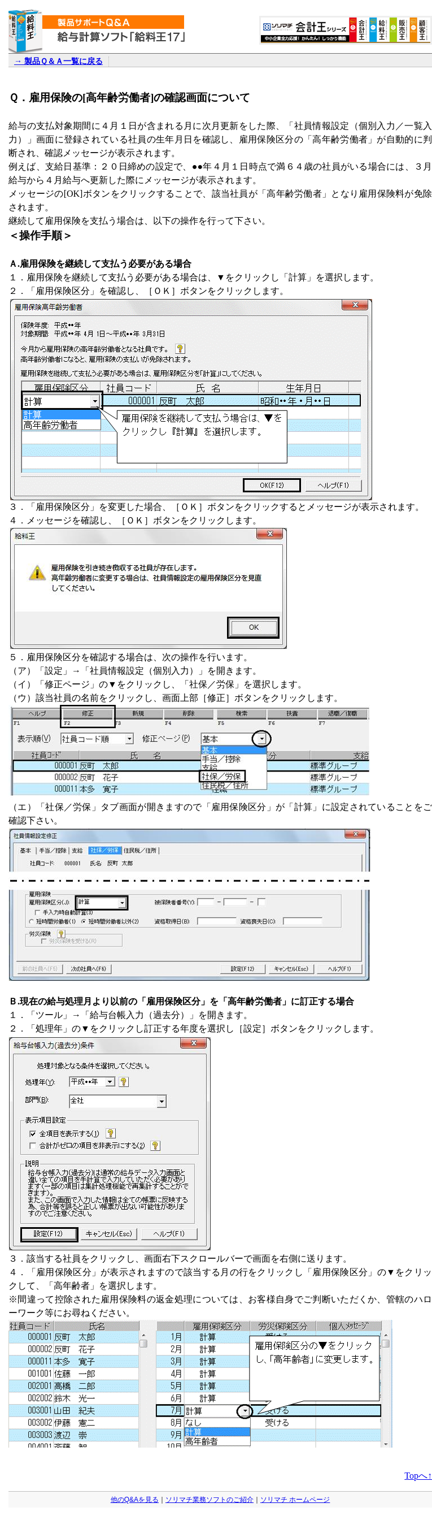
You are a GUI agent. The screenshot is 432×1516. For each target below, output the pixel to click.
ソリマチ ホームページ (295, 1500)
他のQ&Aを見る (135, 1500)
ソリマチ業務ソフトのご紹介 (209, 1500)
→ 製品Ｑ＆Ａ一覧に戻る (58, 61)
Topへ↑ (418, 1475)
